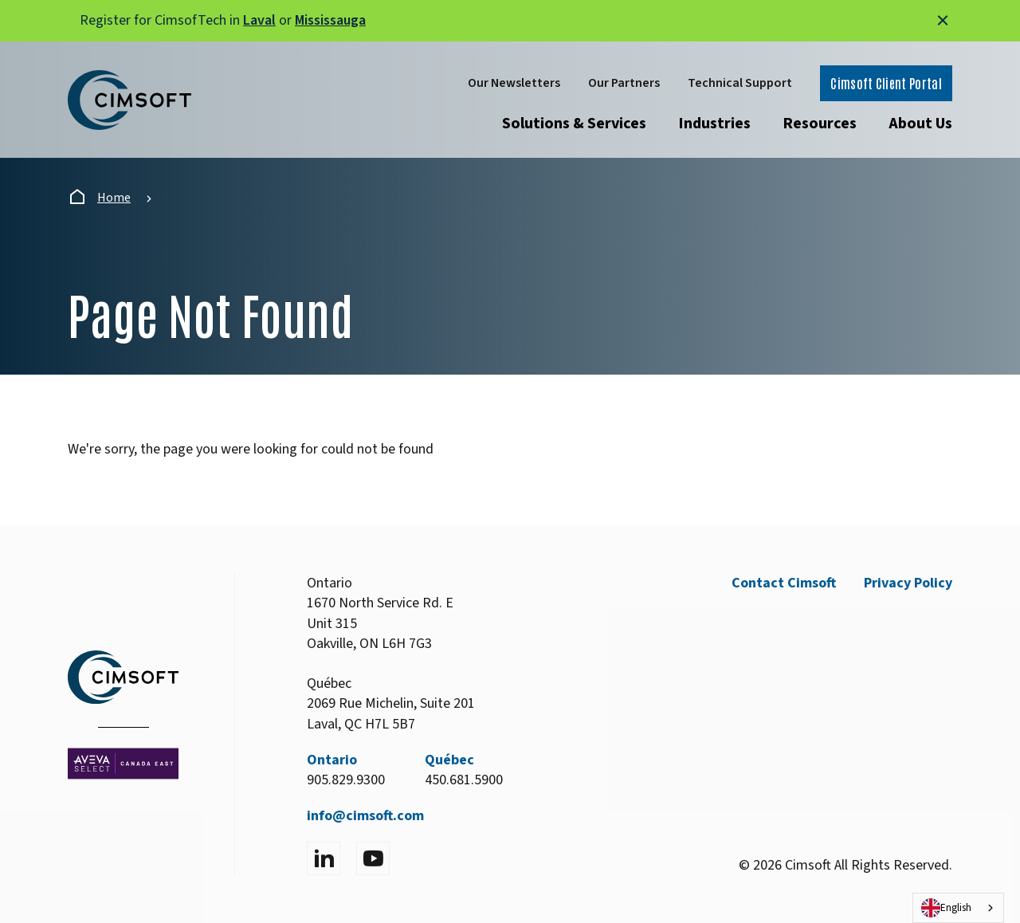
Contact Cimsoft (784, 583)
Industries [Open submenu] (714, 123)
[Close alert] (942, 20)
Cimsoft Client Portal (886, 83)
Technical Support (740, 83)
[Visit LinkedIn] (323, 858)
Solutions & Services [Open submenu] (574, 123)
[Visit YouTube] (373, 858)
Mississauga (330, 20)
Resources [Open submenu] (820, 123)
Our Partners (624, 83)
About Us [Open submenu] (920, 123)
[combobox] (958, 908)
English (946, 908)
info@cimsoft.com (365, 816)
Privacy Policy (908, 583)
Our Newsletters (514, 83)
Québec (449, 760)
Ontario (332, 760)
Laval (259, 20)
